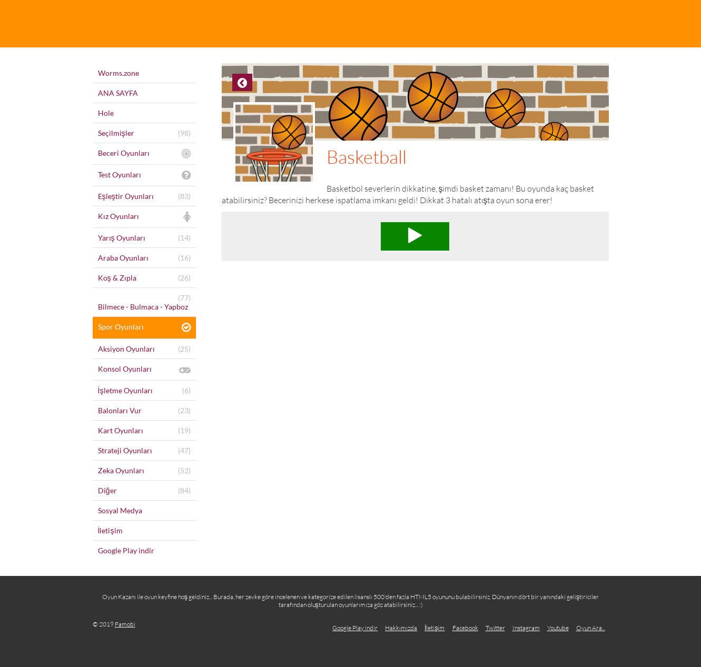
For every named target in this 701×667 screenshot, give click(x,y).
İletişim (434, 628)
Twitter (495, 628)
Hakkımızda (401, 628)
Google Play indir (355, 628)
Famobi (125, 624)
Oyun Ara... (590, 628)
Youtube (558, 628)
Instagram (526, 628)
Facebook (465, 628)
